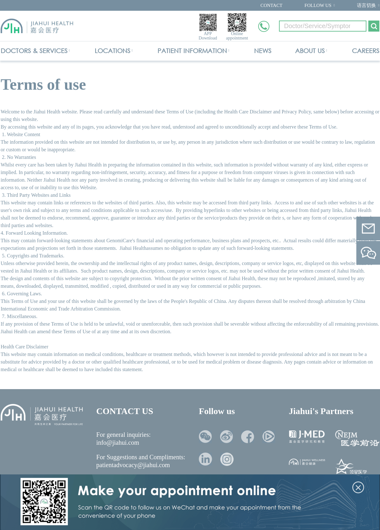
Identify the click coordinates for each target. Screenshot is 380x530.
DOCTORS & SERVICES (34, 50)
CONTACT (271, 5)
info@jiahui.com (117, 442)
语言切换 (366, 5)
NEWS (262, 50)
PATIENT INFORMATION (192, 50)
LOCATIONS (112, 50)
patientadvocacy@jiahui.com (133, 464)
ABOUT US (310, 50)
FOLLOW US (318, 5)
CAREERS (365, 50)
